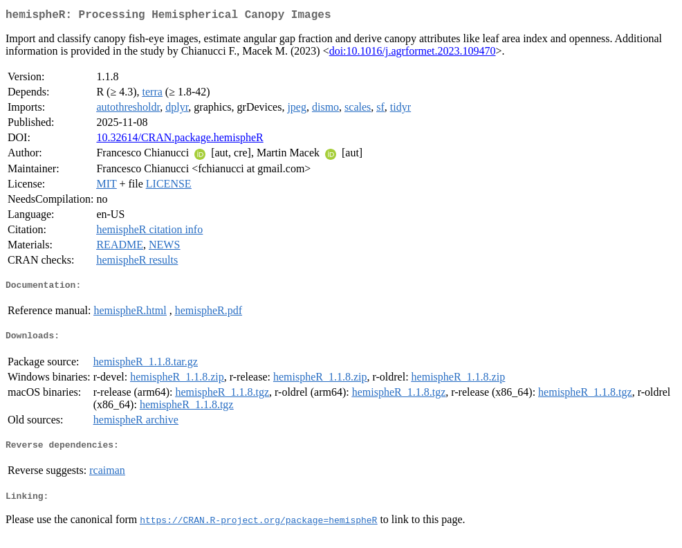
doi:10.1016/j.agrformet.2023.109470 (412, 54)
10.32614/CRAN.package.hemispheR (179, 140)
